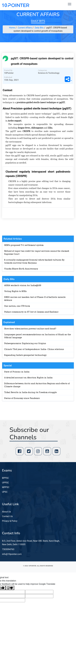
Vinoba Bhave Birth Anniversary (21, 268)
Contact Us (7, 516)
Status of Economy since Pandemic (22, 398)
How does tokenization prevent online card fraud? (30, 328)
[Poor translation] (10, 588)
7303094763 (8, 549)
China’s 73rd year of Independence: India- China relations (34, 349)
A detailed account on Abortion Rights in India (28, 377)
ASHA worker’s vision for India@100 (22, 285)
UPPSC (5, 482)
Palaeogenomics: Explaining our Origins (25, 343)
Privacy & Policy (9, 521)
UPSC (4, 492)
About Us (6, 511)
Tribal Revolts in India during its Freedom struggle (30, 392)
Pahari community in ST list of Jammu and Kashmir (31, 311)
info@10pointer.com (12, 554)
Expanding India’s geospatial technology (25, 355)
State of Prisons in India (16, 371)
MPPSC (5, 487)
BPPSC (5, 478)
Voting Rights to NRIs (15, 291)
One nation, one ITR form (17, 306)
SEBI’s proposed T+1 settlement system (24, 245)
